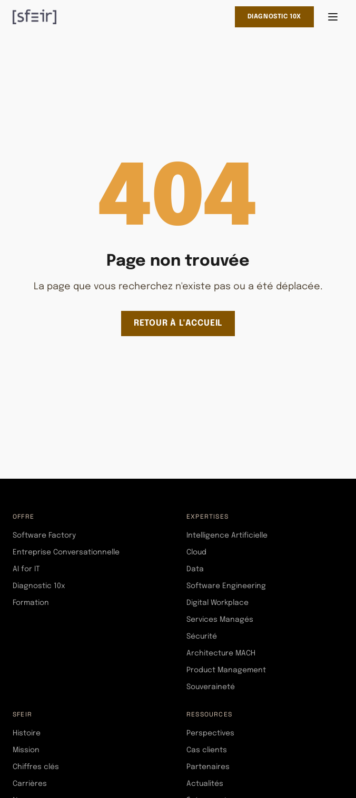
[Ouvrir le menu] (332, 16)
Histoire (27, 733)
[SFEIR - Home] (34, 16)
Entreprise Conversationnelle (66, 552)
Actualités (204, 783)
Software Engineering (226, 586)
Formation (31, 603)
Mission (26, 750)
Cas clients (206, 750)
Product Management (226, 670)
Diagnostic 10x (274, 17)
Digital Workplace (217, 603)
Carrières (30, 783)
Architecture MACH (220, 653)
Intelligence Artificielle (227, 535)
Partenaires (208, 767)
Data (195, 569)
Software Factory (44, 535)
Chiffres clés (36, 767)
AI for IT (26, 569)
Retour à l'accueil (178, 323)
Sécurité (201, 636)
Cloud (196, 552)
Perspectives (210, 733)
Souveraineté (210, 687)
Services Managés (219, 619)
